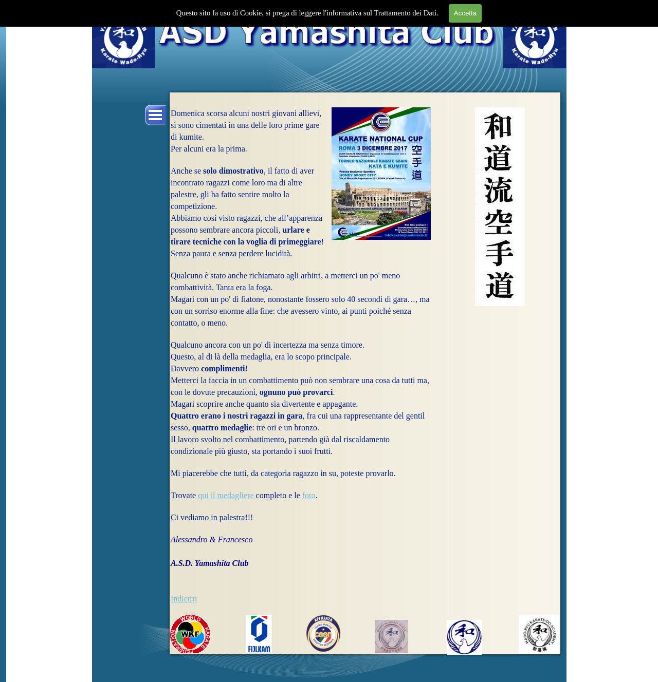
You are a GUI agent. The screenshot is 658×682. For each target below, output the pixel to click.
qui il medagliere (225, 495)
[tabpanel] (301, 361)
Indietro (184, 598)
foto (309, 495)
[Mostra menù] (155, 115)
